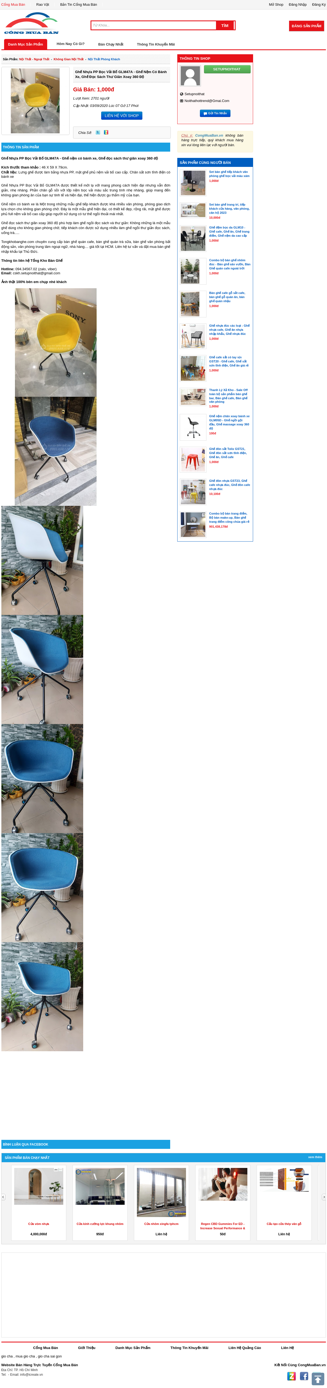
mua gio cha (25, 1356)
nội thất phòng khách (104, 59)
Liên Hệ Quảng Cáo (245, 1348)
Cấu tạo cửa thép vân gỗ (284, 1223)
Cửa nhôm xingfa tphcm (161, 1223)
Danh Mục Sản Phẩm (25, 44)
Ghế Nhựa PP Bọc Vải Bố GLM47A (30, 185)
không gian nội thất (69, 59)
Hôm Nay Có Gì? (71, 44)
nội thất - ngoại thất (34, 59)
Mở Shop (276, 4)
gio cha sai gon (50, 1356)
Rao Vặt (42, 4)
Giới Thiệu (86, 1348)
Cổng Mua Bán (13, 4)
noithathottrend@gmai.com (207, 101)
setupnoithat (195, 94)
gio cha (7, 1356)
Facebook (304, 1376)
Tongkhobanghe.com (17, 242)
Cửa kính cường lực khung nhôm (100, 1223)
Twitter (98, 132)
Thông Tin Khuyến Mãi (156, 44)
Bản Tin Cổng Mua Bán (78, 4)
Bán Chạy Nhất (110, 44)
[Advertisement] (85, 1093)
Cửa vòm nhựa (38, 1223)
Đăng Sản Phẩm (306, 26)
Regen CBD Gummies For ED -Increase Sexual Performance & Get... (222, 1228)
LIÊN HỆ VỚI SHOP (122, 115)
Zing (106, 132)
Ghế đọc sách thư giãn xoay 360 (27, 223)
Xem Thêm (315, 1157)
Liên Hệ (287, 1348)
